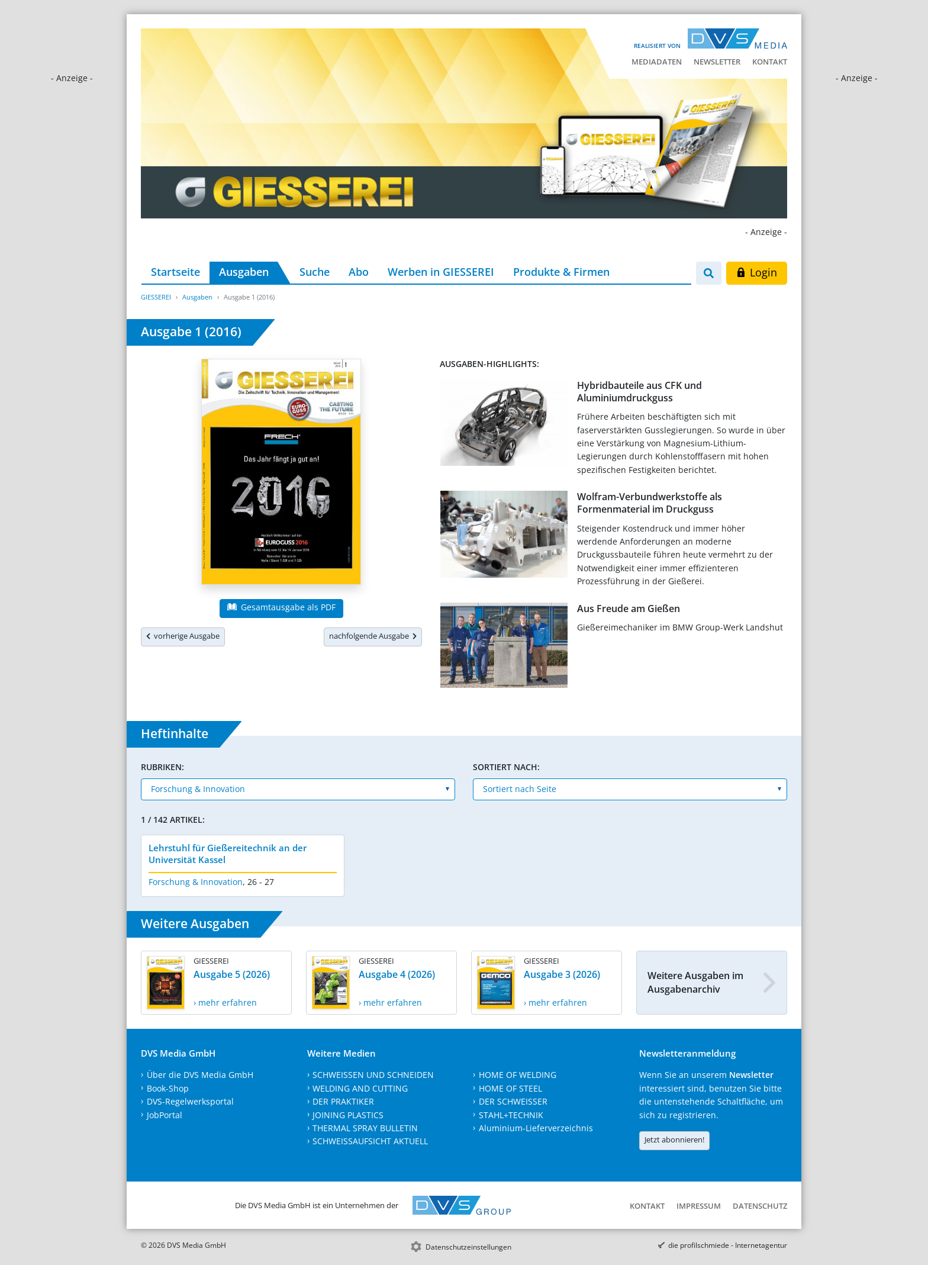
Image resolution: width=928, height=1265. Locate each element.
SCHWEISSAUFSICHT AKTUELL (370, 1141)
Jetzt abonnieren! (674, 1139)
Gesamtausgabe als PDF (281, 607)
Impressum (698, 1205)
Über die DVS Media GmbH (200, 1074)
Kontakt (769, 61)
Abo (359, 272)
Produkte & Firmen (561, 272)
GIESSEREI (156, 296)
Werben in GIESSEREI (441, 272)
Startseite (175, 272)
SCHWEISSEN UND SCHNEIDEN (373, 1074)
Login (756, 272)
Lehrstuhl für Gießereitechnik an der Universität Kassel (228, 853)
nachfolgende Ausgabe (373, 635)
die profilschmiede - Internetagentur (727, 1245)
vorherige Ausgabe (183, 635)
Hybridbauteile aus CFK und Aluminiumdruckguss (639, 391)
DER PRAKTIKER (343, 1101)
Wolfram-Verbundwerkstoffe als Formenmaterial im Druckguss (649, 503)
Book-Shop (168, 1088)
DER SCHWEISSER (513, 1101)
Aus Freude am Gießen (628, 608)
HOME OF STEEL (510, 1088)
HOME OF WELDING (517, 1074)
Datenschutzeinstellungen (468, 1247)
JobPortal (164, 1115)
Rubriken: (162, 766)
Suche (314, 272)
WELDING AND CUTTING (360, 1088)
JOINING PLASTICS (348, 1115)
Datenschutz (760, 1205)
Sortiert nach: (506, 766)
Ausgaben (244, 272)
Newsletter (717, 61)
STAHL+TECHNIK (511, 1115)
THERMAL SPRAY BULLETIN (365, 1128)
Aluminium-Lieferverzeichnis (536, 1128)
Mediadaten (656, 61)
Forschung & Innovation (196, 881)
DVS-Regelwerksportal (190, 1101)
